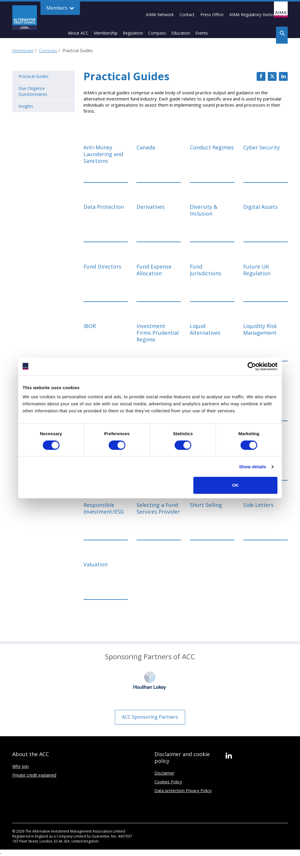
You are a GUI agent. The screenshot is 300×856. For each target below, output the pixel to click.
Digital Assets (260, 207)
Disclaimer (164, 773)
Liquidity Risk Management (260, 329)
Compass (157, 33)
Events (201, 33)
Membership (105, 33)
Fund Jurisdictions (205, 270)
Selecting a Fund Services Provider (158, 508)
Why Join (20, 766)
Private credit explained (34, 775)
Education (180, 33)
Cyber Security (261, 147)
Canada (146, 147)
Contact (187, 14)
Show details (252, 466)
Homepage (22, 50)
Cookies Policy (168, 782)
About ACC (78, 33)
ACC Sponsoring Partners (150, 717)
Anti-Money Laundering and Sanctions (103, 154)
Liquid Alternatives (205, 329)
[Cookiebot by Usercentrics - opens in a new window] (251, 366)
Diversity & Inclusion (203, 210)
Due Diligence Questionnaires (32, 91)
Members (60, 8)
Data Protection (103, 207)
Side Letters (258, 505)
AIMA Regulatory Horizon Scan (258, 14)
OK (235, 485)
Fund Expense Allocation (154, 270)
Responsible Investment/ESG (103, 508)
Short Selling (206, 505)
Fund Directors (102, 266)
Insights (25, 106)
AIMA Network (160, 14)
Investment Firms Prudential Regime (158, 333)
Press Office (212, 14)
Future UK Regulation (256, 270)
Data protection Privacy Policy (183, 790)
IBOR (89, 326)
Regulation (133, 33)
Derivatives (151, 207)
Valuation (95, 564)
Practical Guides (33, 76)
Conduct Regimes (212, 147)
